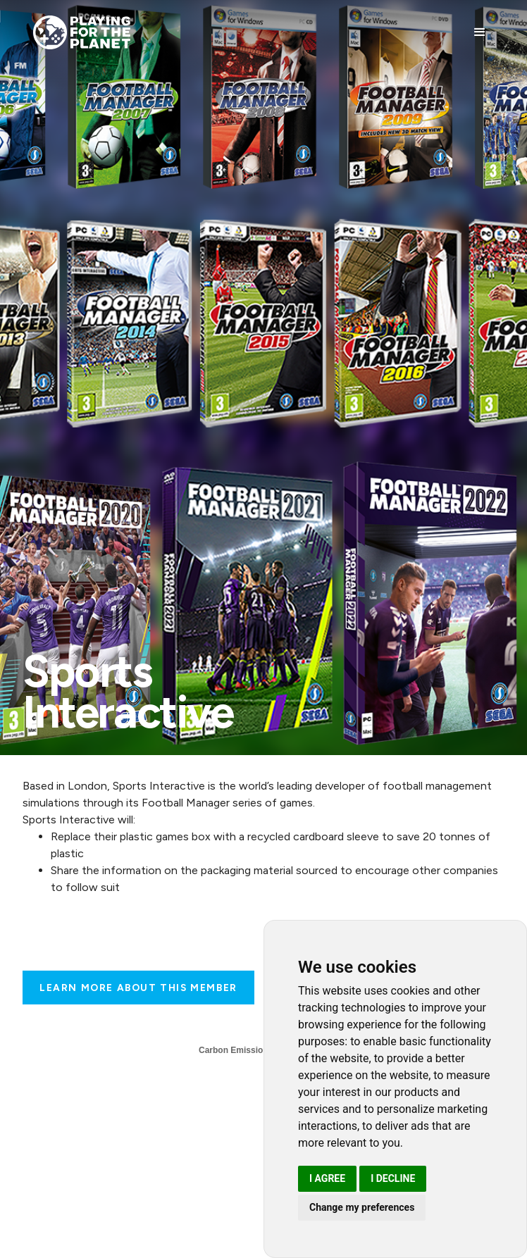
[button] (480, 32)
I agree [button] (327, 1178)
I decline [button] (393, 1178)
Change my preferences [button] (361, 1207)
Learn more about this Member (138, 987)
